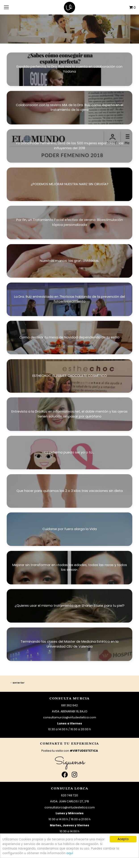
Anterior (19, 682)
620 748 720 (69, 795)
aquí (69, 853)
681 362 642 (69, 705)
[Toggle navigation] (6, 7)
